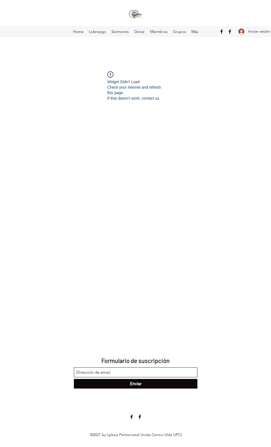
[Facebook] (221, 31)
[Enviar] (135, 384)
